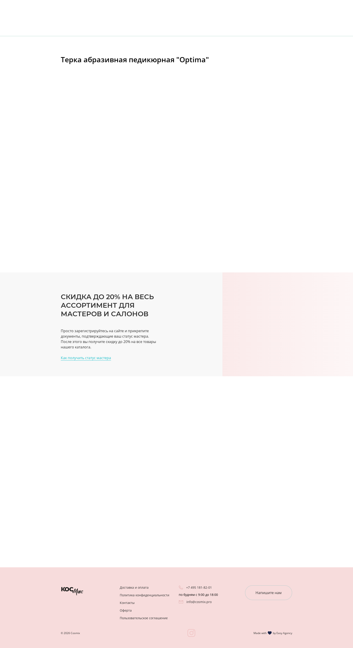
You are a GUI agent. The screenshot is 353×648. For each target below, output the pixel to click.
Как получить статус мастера (86, 357)
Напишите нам (269, 592)
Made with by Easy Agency (272, 633)
